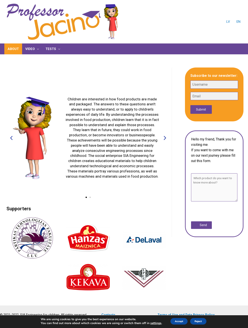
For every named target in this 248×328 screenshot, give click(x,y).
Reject (201, 321)
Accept (176, 321)
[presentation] (217, 212)
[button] (86, 197)
